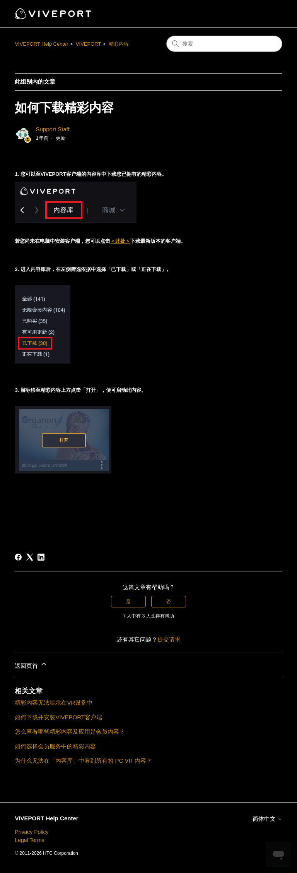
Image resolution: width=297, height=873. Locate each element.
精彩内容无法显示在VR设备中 (53, 702)
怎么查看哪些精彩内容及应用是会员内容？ (70, 731)
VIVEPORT (88, 44)
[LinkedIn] (41, 557)
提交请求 (169, 639)
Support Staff (53, 129)
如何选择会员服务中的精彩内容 (55, 746)
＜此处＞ (120, 241)
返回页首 (31, 664)
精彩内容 (119, 44)
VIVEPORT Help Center (41, 44)
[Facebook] (18, 557)
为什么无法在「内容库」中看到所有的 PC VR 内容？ (83, 760)
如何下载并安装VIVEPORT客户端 (58, 717)
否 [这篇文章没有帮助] (168, 601)
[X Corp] (29, 557)
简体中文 (267, 818)
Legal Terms (29, 840)
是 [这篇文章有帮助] (128, 601)
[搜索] (224, 43)
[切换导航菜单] (268, 14)
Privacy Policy (31, 832)
